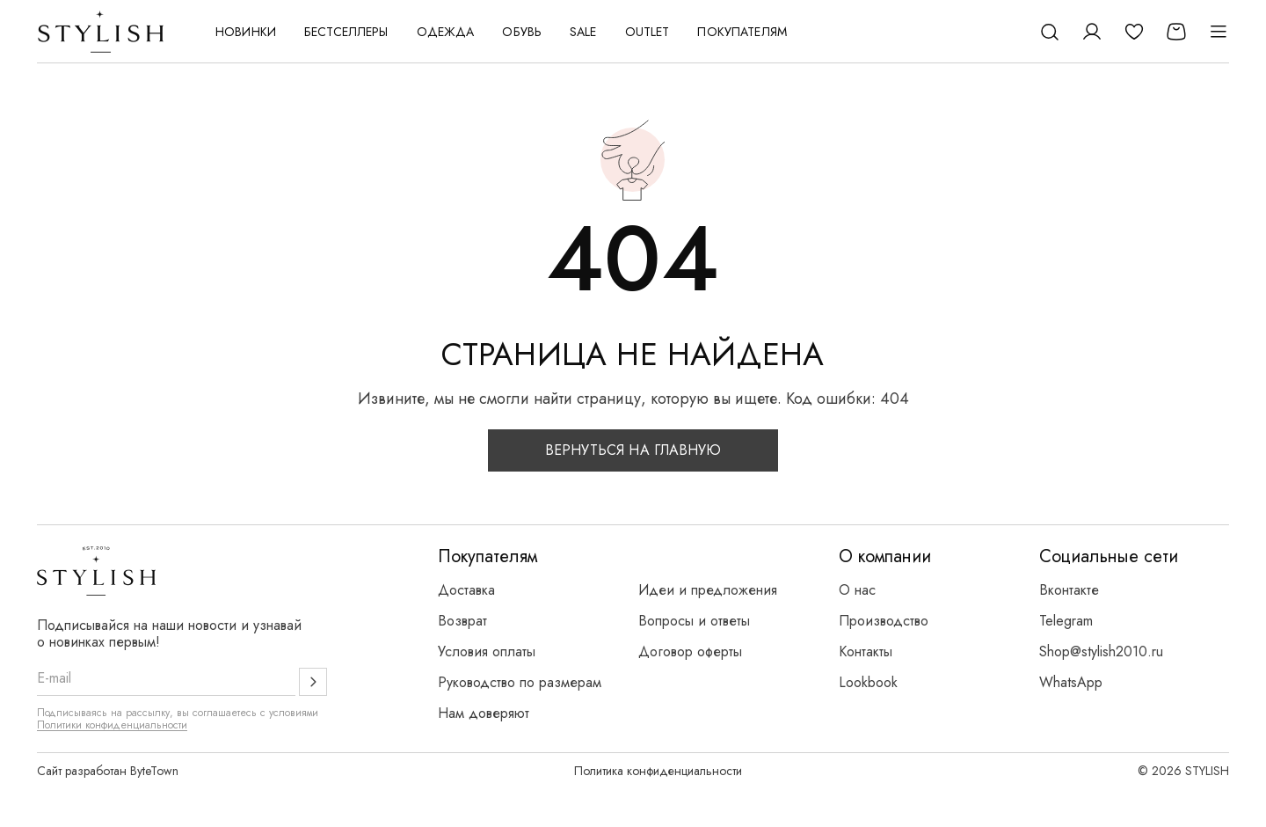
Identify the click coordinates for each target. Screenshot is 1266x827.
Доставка (466, 590)
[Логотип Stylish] (101, 32)
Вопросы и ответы (694, 620)
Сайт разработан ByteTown (107, 770)
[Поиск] (1049, 31)
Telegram (1066, 620)
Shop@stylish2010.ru (1101, 651)
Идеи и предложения (707, 590)
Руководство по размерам (519, 682)
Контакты (865, 651)
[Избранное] (1134, 31)
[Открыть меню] (1218, 31)
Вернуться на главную (633, 450)
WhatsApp (1070, 682)
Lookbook (868, 682)
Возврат (462, 620)
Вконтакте (1069, 590)
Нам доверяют (483, 713)
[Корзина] (1176, 31)
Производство (883, 620)
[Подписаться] (313, 682)
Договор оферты (690, 651)
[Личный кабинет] (1091, 31)
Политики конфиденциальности (112, 725)
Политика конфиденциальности (658, 771)
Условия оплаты (486, 651)
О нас (857, 590)
